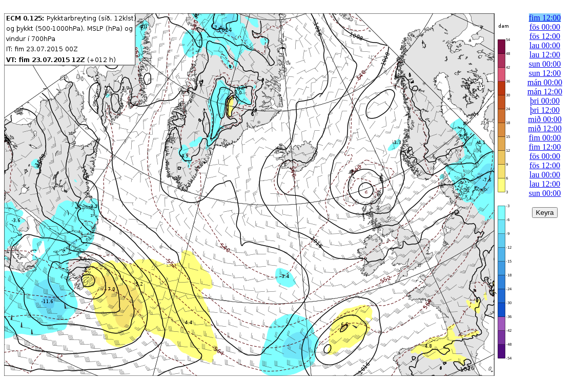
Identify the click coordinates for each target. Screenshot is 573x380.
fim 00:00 (545, 137)
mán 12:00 (544, 91)
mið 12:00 (544, 128)
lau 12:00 (544, 54)
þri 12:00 (545, 110)
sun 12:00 (545, 73)
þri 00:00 (545, 100)
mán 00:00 (544, 82)
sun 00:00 (545, 63)
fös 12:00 (544, 36)
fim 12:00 (545, 17)
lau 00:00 (544, 45)
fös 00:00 (544, 27)
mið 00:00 (544, 119)
